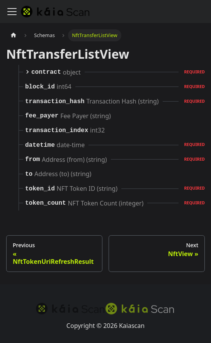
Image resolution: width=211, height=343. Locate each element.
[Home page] (13, 35)
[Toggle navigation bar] (12, 11)
